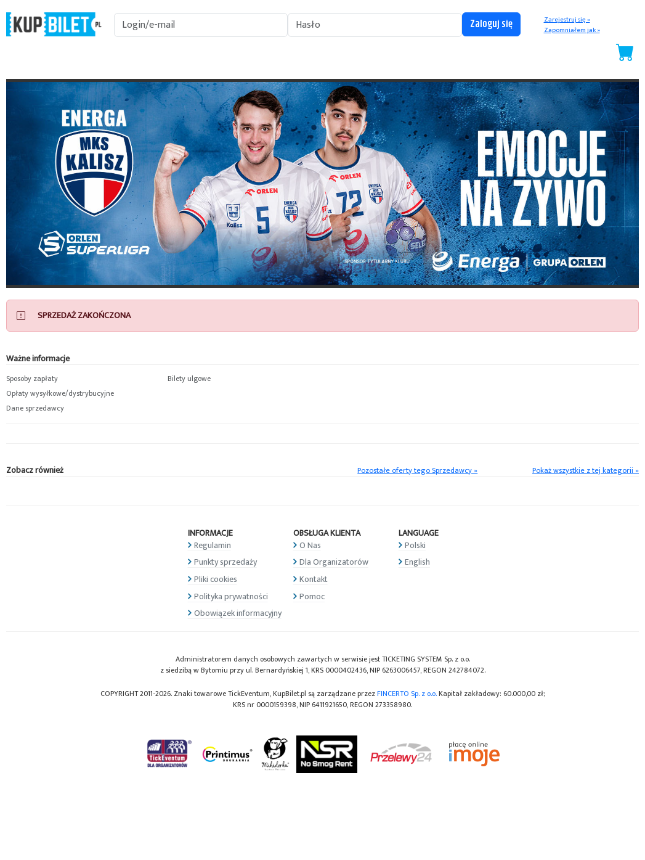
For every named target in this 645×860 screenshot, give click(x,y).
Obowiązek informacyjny (238, 613)
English (417, 562)
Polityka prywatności (231, 596)
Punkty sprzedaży (225, 562)
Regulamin (212, 545)
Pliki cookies (215, 579)
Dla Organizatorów (333, 562)
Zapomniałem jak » (572, 30)
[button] (80, 379)
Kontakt (313, 579)
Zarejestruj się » (567, 19)
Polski (415, 545)
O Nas (310, 545)
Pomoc (312, 596)
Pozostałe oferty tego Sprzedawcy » (417, 470)
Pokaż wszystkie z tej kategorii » (585, 470)
